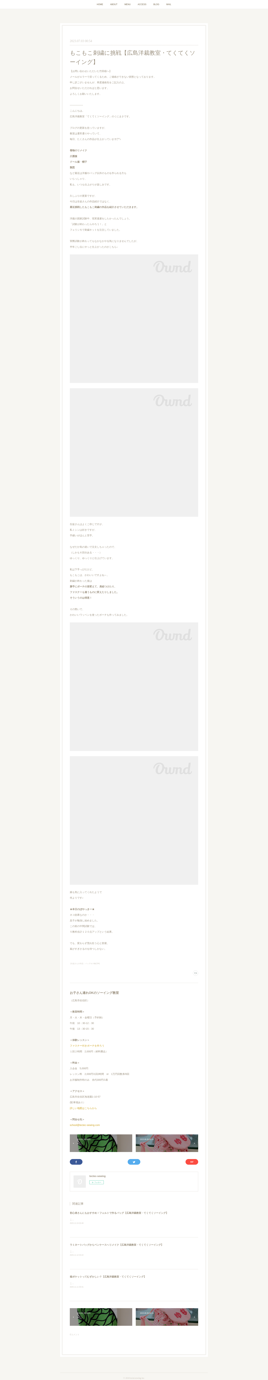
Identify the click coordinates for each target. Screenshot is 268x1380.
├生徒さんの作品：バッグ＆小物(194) (85, 963)
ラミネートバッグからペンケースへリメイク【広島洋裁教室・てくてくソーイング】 (116, 1244)
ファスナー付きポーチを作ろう (87, 1045)
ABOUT (113, 4)
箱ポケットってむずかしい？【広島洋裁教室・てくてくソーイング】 (108, 1276)
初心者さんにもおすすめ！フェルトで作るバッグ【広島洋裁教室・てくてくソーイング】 (119, 1213)
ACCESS (142, 4)
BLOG (156, 4)
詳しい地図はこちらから (83, 1108)
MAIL (168, 4)
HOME (100, 4)
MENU (128, 4)
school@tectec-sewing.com (85, 1125)
